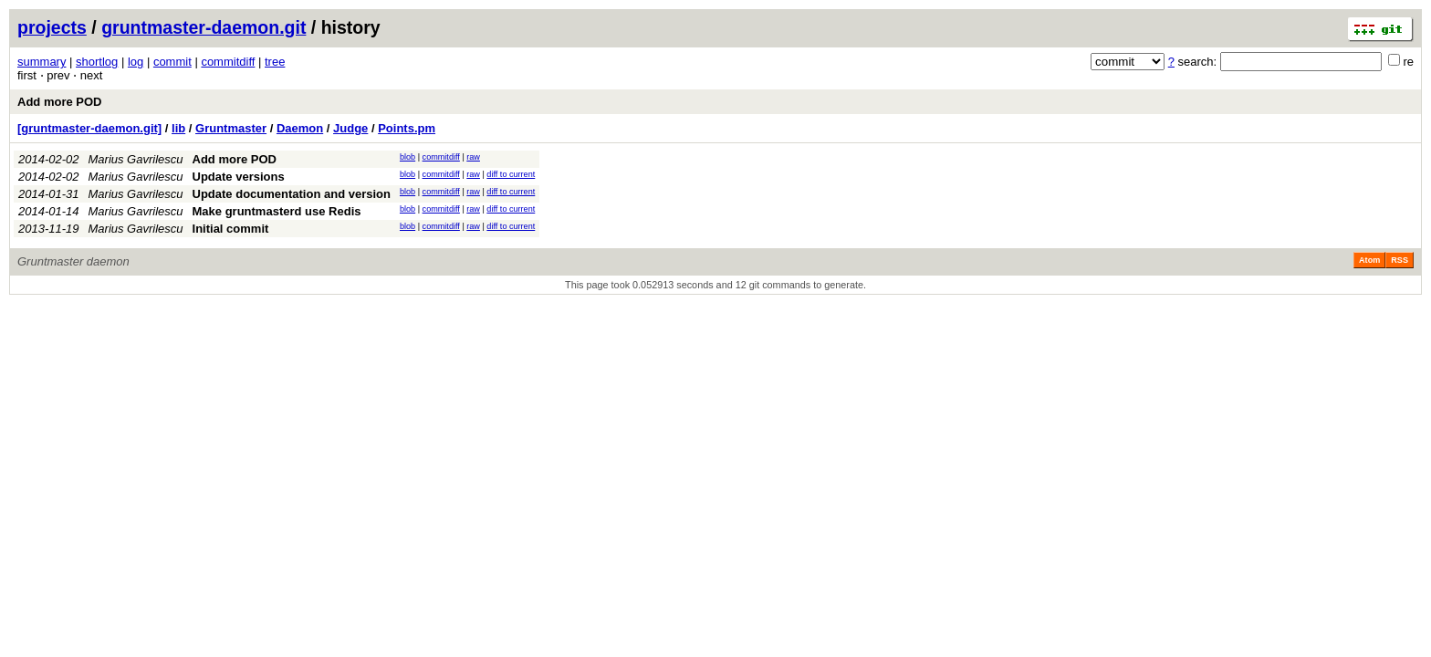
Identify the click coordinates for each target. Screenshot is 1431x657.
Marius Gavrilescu (136, 159)
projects (52, 27)
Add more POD (59, 102)
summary (41, 61)
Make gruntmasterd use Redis (277, 211)
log (135, 61)
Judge (350, 128)
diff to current (510, 174)
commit (172, 61)
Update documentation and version (292, 194)
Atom (1369, 260)
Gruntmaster (230, 128)
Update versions (239, 176)
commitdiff (228, 61)
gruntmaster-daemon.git (203, 27)
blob (407, 157)
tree (275, 61)
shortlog (97, 61)
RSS (1399, 260)
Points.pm (406, 128)
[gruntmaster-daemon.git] (89, 128)
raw (473, 157)
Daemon (300, 128)
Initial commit (231, 228)
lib (178, 128)
